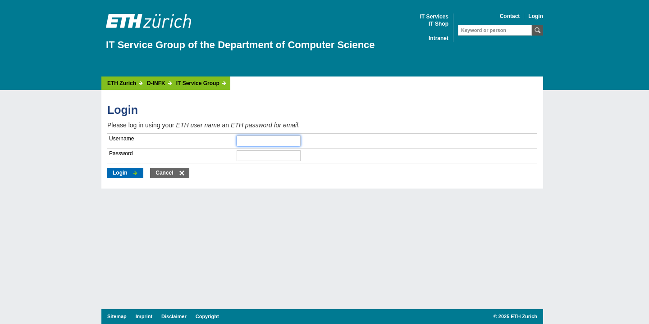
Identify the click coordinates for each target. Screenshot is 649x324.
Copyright (207, 316)
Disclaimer (174, 316)
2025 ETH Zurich (517, 316)
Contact (510, 16)
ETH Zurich (121, 83)
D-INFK (156, 83)
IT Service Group (197, 83)
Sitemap (117, 316)
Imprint (144, 316)
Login (535, 16)
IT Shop (438, 24)
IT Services (434, 17)
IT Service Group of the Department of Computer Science (240, 44)
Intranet (438, 38)
